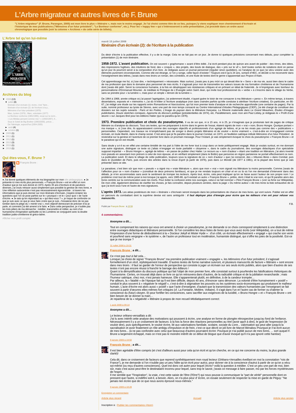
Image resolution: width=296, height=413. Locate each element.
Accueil (197, 398)
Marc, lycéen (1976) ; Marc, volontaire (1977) (28, 113)
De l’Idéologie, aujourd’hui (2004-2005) (25, 124)
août (10, 127)
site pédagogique (74, 179)
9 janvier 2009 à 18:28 (121, 387)
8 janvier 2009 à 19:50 (121, 340)
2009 (8, 133)
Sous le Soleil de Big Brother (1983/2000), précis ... (31, 122)
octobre (12, 130)
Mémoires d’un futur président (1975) (24, 110)
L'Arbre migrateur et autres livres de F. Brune (86, 15)
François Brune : (121, 250)
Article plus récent (111, 398)
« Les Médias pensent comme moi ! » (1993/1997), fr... (32, 119)
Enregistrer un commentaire (114, 393)
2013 (8, 142)
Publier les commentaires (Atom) (135, 405)
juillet (11, 102)
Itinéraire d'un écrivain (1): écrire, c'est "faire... (28, 105)
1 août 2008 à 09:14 (120, 305)
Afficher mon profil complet (16, 218)
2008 (8, 99)
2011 (8, 136)
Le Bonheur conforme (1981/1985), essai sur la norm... (32, 116)
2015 (8, 145)
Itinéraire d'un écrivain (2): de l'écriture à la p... (28, 107)
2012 (8, 139)
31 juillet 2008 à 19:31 (120, 245)
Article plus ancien (283, 398)
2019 (8, 148)
